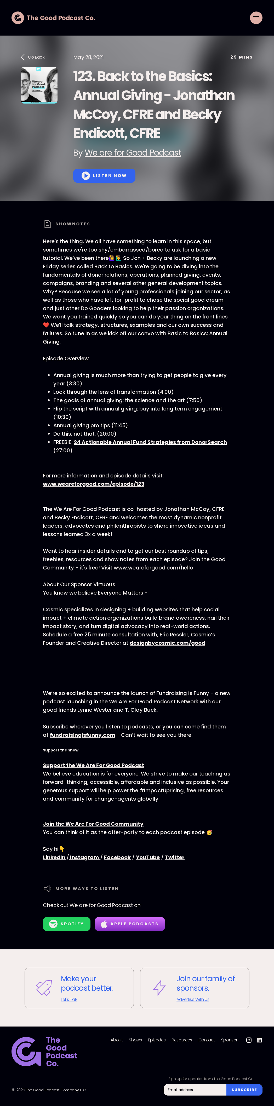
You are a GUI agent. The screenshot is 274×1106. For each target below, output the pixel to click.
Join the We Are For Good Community (93, 824)
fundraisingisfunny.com (82, 735)
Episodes (156, 1040)
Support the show (60, 750)
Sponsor (229, 1040)
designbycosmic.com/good (167, 643)
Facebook (117, 857)
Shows (135, 1040)
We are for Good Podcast (133, 152)
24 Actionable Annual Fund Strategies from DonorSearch (150, 442)
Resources (182, 1040)
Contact (206, 1040)
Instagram (84, 857)
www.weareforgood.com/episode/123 (93, 484)
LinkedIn (54, 857)
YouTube (148, 857)
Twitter (175, 857)
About (117, 1040)
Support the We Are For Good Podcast (93, 765)
